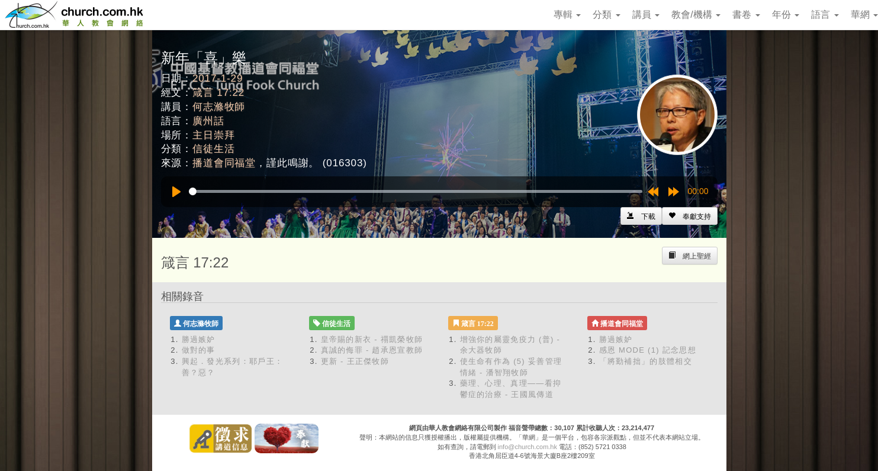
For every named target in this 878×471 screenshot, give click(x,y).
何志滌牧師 (218, 106)
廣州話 (208, 121)
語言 (824, 14)
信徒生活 (213, 148)
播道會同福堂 (224, 163)
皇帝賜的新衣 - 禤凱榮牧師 (372, 339)
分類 (606, 14)
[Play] (176, 191)
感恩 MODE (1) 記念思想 (648, 350)
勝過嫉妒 (199, 339)
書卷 (746, 14)
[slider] (415, 191)
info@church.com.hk (527, 446)
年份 (785, 14)
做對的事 (199, 350)
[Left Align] (690, 216)
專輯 (567, 14)
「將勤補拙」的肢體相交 (645, 361)
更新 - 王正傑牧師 (355, 361)
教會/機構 (696, 14)
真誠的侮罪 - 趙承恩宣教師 (372, 350)
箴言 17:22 (218, 92)
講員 (646, 14)
